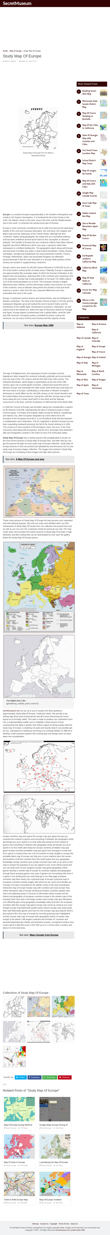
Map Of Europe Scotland (50, 1199)
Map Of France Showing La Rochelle (89, 116)
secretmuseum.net (11, 710)
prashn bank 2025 (78, 1230)
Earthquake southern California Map (89, 258)
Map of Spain (83, 385)
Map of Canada (84, 338)
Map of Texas (83, 393)
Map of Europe (10, 61)
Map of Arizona (99, 324)
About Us (74, 1224)
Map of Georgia (84, 357)
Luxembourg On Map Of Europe (53, 1162)
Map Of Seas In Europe (14, 1162)
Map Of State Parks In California (88, 281)
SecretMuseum (17, 3)
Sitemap (35, 1224)
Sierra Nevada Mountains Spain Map (90, 226)
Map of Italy (82, 363)
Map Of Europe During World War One (21, 1125)
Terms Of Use (64, 1224)
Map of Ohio (82, 379)
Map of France (98, 352)
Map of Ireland (99, 357)
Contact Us (44, 1224)
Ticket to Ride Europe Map (16, 1199)
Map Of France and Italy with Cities (89, 184)
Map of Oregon (99, 379)
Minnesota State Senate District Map (90, 104)
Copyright (53, 1224)
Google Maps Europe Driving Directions (57, 1125)
